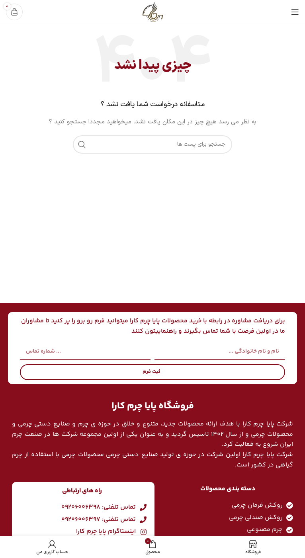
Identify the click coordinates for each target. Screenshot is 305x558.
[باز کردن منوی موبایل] (295, 12)
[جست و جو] (152, 144)
